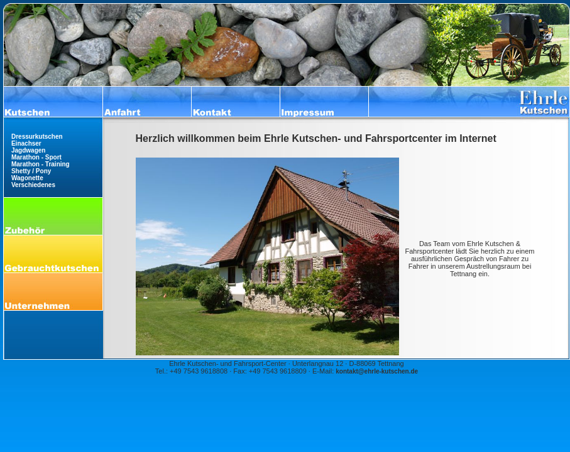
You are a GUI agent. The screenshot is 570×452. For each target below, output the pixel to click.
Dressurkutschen (37, 136)
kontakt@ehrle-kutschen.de (377, 371)
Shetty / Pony (31, 171)
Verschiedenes (33, 184)
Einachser (26, 143)
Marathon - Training (40, 164)
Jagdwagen (28, 150)
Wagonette (27, 178)
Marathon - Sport (36, 157)
